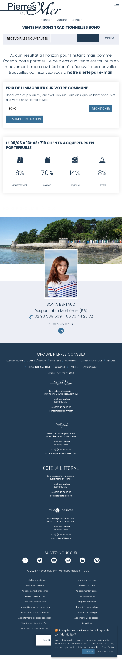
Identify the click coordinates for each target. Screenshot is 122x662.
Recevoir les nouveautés (27, 38)
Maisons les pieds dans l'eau (35, 612)
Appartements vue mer (87, 591)
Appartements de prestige (87, 618)
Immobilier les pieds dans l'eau (35, 607)
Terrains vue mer (87, 596)
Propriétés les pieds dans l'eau (34, 628)
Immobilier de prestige (87, 607)
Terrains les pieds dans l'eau (34, 623)
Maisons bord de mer (35, 585)
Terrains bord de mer (35, 596)
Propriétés (87, 623)
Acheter (46, 20)
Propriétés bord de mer (35, 601)
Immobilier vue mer (87, 580)
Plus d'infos (108, 647)
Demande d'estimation (24, 119)
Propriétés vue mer (87, 601)
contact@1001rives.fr (61, 538)
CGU (86, 571)
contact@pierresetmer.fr (61, 410)
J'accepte (88, 651)
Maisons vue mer (87, 585)
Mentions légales (69, 571)
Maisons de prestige (87, 612)
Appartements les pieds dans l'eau (34, 618)
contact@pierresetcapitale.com (60, 453)
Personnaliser (105, 651)
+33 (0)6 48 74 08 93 (61, 407)
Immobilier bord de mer (35, 580)
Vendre (61, 20)
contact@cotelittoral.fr (61, 495)
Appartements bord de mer (35, 591)
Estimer (76, 20)
